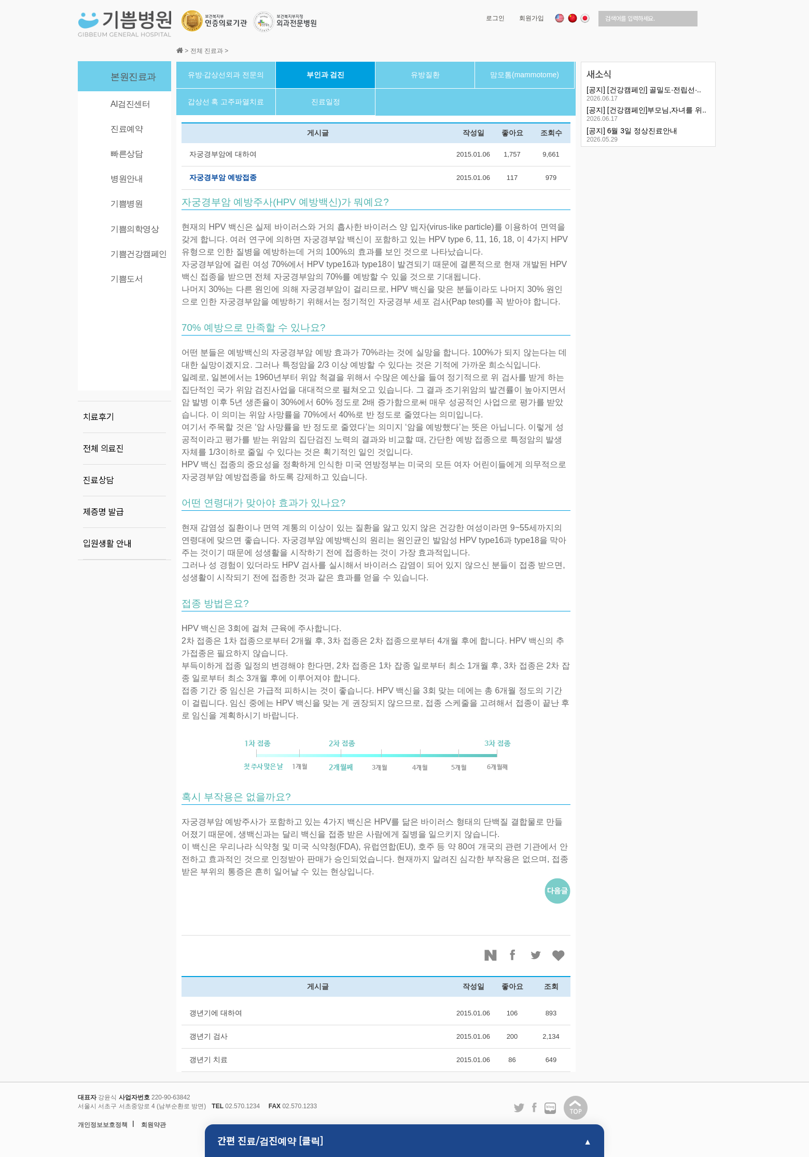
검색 (707, 18)
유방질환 (425, 75)
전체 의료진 (103, 448)
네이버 (490, 955)
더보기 (705, 73)
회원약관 (153, 1124)
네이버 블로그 (550, 1109)
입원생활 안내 (107, 543)
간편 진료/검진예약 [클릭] (270, 1140)
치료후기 (98, 417)
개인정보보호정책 (103, 1124)
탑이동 (576, 1108)
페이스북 (513, 955)
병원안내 (126, 178)
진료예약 (126, 128)
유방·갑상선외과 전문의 (226, 75)
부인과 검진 (325, 75)
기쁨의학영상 (134, 229)
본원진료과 (133, 77)
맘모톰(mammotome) (524, 75)
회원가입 (531, 18)
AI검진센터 (130, 104)
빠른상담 (126, 153)
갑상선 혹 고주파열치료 (226, 101)
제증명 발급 (103, 512)
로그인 (495, 18)
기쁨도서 (126, 278)
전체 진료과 (206, 50)
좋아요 (559, 955)
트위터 (536, 955)
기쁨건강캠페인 (138, 253)
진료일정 (325, 101)
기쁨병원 (126, 203)
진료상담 (98, 480)
